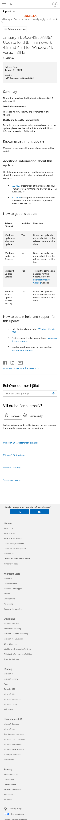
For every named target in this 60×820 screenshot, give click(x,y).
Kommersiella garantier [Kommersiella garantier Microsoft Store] (13, 609)
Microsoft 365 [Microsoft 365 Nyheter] (9, 553)
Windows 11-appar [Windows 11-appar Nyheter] (11, 564)
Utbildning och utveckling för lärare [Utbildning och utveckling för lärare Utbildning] (17, 649)
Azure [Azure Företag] (6, 684)
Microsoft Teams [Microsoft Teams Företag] (10, 704)
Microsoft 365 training (14, 455)
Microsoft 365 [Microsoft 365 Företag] (9, 694)
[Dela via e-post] (19, 362)
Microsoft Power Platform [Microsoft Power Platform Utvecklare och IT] (14, 749)
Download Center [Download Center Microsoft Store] (10, 583)
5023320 (16, 197)
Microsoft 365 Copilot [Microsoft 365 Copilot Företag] (12, 699)
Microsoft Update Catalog (41, 281)
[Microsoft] (30, 2)
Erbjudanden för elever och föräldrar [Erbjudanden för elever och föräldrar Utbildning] (18, 654)
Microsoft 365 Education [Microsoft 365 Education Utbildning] (13, 639)
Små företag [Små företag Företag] (8, 709)
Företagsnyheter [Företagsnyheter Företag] (10, 784)
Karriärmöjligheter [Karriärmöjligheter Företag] (11, 774)
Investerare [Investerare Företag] (8, 794)
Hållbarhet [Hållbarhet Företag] (8, 799)
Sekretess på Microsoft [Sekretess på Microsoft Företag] (13, 789)
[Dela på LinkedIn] (11, 362)
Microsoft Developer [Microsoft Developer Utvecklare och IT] (12, 724)
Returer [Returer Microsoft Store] (7, 593)
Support (7, 11)
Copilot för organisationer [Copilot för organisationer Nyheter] (14, 543)
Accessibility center (12, 479)
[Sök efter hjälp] (11, 4)
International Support (22, 349)
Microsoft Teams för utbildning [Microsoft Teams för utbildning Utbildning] (16, 633)
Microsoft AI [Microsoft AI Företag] (8, 674)
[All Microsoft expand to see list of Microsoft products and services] (4, 4)
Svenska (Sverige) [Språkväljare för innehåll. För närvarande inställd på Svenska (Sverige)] (15, 808)
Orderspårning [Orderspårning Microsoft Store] (9, 599)
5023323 (16, 185)
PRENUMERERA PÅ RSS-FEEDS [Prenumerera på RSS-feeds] (22, 368)
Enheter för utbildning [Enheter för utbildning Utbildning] (12, 628)
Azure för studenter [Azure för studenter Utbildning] (11, 659)
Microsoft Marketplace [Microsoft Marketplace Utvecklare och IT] (12, 744)
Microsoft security (11, 467)
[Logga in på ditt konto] (55, 4)
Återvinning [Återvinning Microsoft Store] (8, 604)
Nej (39, 511)
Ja (20, 511)
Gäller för (9, 57)
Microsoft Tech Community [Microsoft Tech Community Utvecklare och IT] (14, 739)
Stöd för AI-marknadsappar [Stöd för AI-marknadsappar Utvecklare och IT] (14, 734)
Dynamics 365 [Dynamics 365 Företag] (9, 689)
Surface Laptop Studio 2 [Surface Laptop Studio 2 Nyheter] (13, 538)
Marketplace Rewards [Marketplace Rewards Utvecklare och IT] (12, 754)
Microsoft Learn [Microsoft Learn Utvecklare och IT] (10, 729)
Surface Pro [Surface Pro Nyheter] (8, 528)
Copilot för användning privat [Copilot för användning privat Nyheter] (15, 548)
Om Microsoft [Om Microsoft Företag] (9, 779)
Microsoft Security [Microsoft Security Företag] (11, 679)
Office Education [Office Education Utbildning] (10, 644)
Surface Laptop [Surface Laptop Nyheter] (9, 533)
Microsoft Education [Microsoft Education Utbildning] (11, 623)
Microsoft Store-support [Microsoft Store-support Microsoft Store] (13, 588)
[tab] (13, 416)
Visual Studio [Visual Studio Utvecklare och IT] (9, 759)
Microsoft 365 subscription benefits (20, 442)
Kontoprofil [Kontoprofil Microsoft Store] (8, 578)
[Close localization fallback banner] (2, 22)
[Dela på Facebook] (5, 362)
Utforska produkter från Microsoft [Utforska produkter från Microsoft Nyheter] (17, 558)
